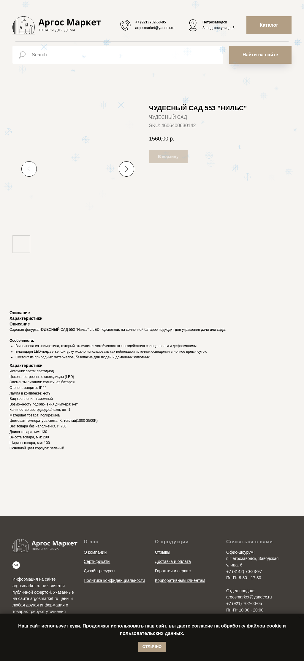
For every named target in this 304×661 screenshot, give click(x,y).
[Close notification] (300, 618)
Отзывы (162, 552)
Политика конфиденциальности (114, 580)
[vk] (16, 565)
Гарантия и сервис (173, 571)
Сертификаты (97, 561)
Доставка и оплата (173, 561)
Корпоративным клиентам (180, 580)
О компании (95, 552)
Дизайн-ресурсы (99, 571)
